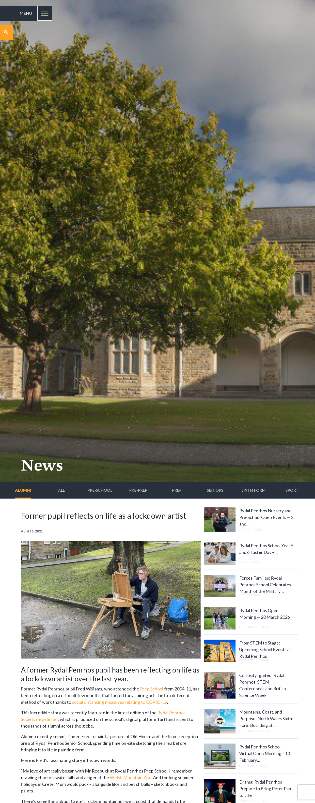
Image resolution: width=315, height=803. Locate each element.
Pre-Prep (138, 490)
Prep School (151, 688)
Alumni (23, 490)
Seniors (215, 490)
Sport (292, 490)
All (61, 490)
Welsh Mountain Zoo (130, 777)
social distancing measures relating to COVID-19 (119, 702)
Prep (177, 490)
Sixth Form (254, 490)
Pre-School (99, 490)
